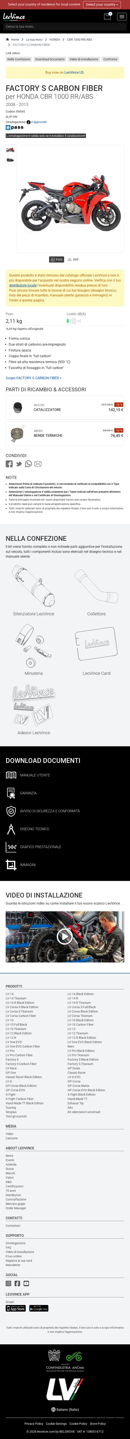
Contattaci (13, 1225)
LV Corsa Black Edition (83, 1011)
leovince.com (46, 1431)
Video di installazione (20, 1252)
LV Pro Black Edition (81, 1051)
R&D (9, 1182)
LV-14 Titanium (16, 998)
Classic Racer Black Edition (24, 1077)
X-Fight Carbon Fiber (20, 1099)
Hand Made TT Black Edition (25, 1103)
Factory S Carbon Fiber (21, 1064)
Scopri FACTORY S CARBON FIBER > (34, 378)
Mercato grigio (15, 1204)
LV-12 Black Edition (19, 1033)
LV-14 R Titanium (79, 1002)
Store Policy (98, 1423)
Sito (70, 1107)
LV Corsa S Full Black (82, 1007)
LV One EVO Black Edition (85, 1042)
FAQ (8, 1247)
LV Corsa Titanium (80, 1016)
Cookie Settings (56, 1423)
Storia (10, 1169)
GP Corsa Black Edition (21, 1086)
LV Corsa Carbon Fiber (21, 1016)
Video (9, 1134)
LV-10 (10, 1020)
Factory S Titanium (80, 1064)
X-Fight (10, 1094)
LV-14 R (73, 998)
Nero (71, 1046)
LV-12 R (11, 1037)
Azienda (11, 1164)
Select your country (102, 4)
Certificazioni (14, 1186)
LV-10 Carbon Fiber (81, 1024)
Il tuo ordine (14, 1256)
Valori (10, 1177)
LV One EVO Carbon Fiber (23, 1046)
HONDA (55, 39)
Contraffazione (16, 1199)
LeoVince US (74, 72)
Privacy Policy (33, 1423)
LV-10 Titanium (16, 1029)
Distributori (13, 1195)
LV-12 (71, 1029)
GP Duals (74, 1068)
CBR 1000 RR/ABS (79, 39)
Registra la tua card (19, 1260)
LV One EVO (14, 1042)
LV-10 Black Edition (81, 1020)
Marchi (10, 1173)
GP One (11, 1072)
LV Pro (10, 1051)
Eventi (10, 1160)
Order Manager (16, 1208)
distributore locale (23, 285)
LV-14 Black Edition (81, 994)
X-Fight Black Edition (82, 1094)
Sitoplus (11, 1112)
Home (12, 39)
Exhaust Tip (76, 1103)
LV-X (9, 1081)
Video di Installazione (84, 59)
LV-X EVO (74, 1077)
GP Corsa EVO (15, 1090)
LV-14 (10, 994)
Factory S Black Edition (83, 1059)
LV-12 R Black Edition (82, 1037)
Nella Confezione (18, 59)
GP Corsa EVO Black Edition (86, 1090)
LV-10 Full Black (16, 1024)
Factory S (12, 1059)
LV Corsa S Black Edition (22, 1007)
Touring (11, 1107)
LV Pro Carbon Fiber (19, 1055)
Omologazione (15, 1243)
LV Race (11, 1068)
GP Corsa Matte (78, 1086)
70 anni (11, 1190)
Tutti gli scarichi (16, 1116)
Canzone (12, 1138)
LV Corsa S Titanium (19, 1011)
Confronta (110, 59)
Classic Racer (77, 1072)
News (9, 1155)
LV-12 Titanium (78, 1033)
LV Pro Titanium (78, 1055)
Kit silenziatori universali (84, 1112)
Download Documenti (49, 59)
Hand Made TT (77, 1099)
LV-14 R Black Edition (20, 1002)
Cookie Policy (78, 1423)
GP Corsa (74, 1081)
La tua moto (34, 39)
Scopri (10, 1302)
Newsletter (13, 1265)
